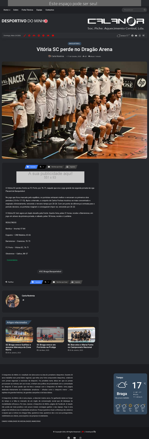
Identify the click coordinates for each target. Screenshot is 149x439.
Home (6, 10)
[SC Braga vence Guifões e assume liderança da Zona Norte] (19, 333)
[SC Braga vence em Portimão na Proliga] (50, 333)
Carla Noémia (58, 56)
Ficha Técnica (27, 10)
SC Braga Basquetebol (50, 271)
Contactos (50, 10)
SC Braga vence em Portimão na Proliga (46, 344)
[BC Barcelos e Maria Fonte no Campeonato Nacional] (81, 333)
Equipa (39, 10)
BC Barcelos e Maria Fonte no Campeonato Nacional (80, 344)
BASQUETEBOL (74, 43)
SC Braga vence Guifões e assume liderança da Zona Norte (18, 346)
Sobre (15, 10)
